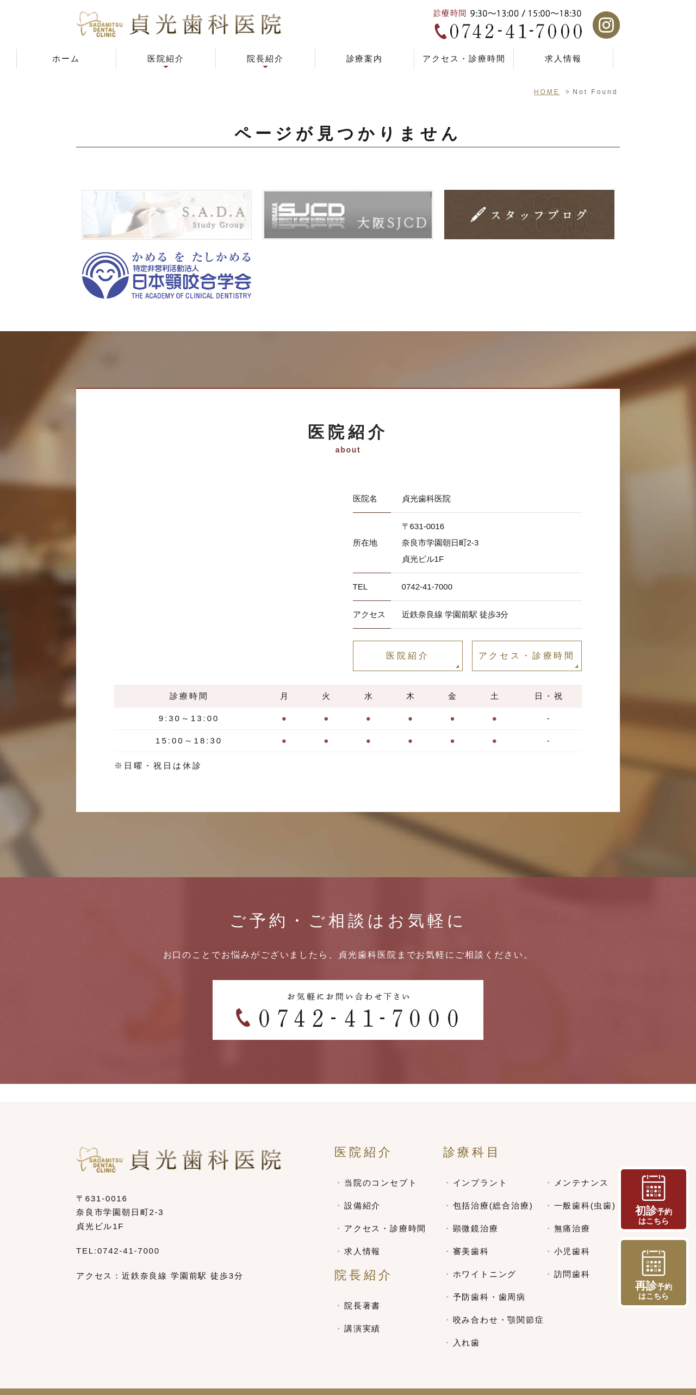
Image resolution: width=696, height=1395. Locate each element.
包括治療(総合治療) (493, 1187)
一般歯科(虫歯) (585, 1187)
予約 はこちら (653, 1275)
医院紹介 (407, 655)
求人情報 (563, 58)
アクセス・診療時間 (464, 58)
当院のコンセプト (380, 1164)
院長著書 (362, 1287)
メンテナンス (581, 1164)
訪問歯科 (572, 1256)
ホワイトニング (485, 1256)
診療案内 (364, 58)
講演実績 (362, 1310)
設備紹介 (362, 1187)
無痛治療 (572, 1210)
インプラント (480, 1164)
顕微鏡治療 (476, 1210)
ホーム (66, 58)
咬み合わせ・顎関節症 (498, 1301)
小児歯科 (572, 1233)
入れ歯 (466, 1324)
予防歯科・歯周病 (489, 1279)
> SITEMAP (102, 1382)
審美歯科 (471, 1233)
